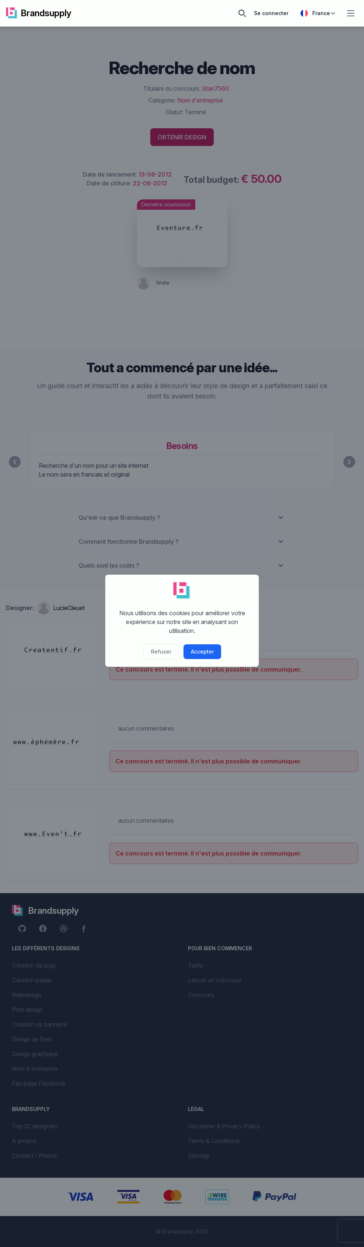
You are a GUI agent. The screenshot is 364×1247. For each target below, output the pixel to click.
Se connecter (271, 13)
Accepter (202, 651)
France (318, 13)
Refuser (161, 651)
